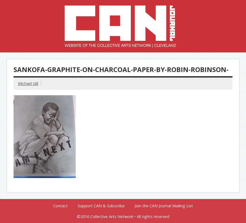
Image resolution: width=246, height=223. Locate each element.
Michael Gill (28, 83)
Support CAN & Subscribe (101, 206)
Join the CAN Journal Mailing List (164, 206)
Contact (60, 206)
